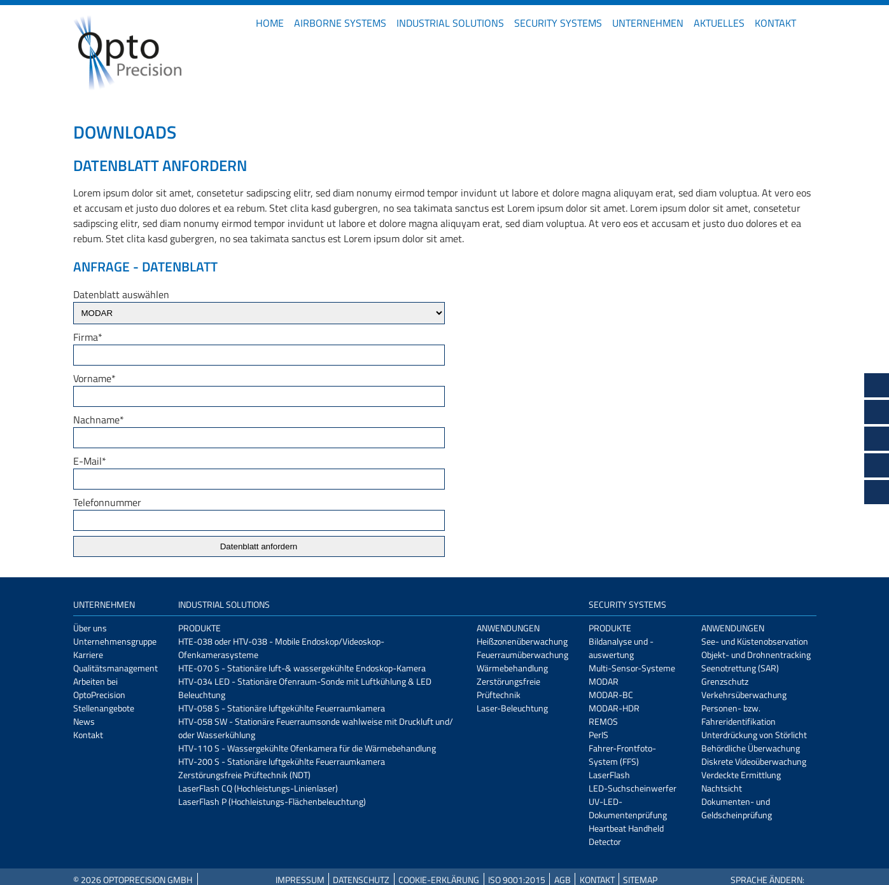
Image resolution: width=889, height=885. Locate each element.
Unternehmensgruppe (115, 641)
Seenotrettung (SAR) (740, 668)
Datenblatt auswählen (121, 294)
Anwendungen (508, 628)
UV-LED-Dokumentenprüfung (628, 808)
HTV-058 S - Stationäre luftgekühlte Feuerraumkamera (281, 708)
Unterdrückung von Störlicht (754, 734)
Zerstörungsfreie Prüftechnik (508, 688)
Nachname (98, 419)
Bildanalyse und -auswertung (621, 648)
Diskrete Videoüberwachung (753, 761)
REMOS (603, 721)
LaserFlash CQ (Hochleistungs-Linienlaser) (258, 788)
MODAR (604, 681)
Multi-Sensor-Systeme (632, 668)
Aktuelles (719, 23)
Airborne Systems (340, 23)
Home (270, 23)
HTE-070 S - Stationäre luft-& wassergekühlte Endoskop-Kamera (302, 668)
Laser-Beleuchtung (512, 708)
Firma (87, 337)
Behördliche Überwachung (750, 748)
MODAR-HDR (614, 708)
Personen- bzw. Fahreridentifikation (738, 714)
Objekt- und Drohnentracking (756, 654)
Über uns (90, 628)
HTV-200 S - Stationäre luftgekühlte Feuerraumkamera (281, 761)
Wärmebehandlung (512, 668)
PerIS (598, 734)
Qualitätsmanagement (115, 668)
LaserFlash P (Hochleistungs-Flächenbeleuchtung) (272, 801)
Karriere (88, 654)
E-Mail (89, 461)
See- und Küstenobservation (754, 641)
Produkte (199, 628)
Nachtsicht (721, 788)
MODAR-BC (611, 694)
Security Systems (558, 23)
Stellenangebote (103, 708)
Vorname (94, 378)
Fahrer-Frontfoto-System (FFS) (622, 754)
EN (811, 23)
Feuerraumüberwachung (522, 654)
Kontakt (775, 23)
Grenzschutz (724, 681)
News (84, 721)
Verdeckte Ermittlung (741, 774)
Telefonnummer (107, 502)
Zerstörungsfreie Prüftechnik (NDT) (244, 774)
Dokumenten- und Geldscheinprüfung (736, 808)
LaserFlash (609, 774)
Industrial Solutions (450, 23)
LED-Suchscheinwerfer (632, 788)
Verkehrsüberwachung (744, 694)
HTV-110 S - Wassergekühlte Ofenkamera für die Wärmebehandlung (307, 748)
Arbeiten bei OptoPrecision (99, 688)
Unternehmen (647, 23)
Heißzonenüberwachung (522, 641)
